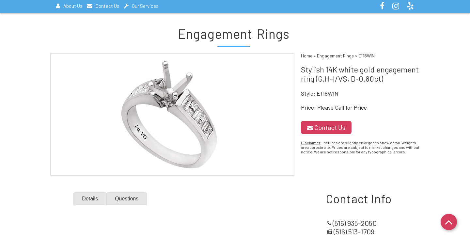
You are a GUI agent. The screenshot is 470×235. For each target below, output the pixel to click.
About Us (69, 6)
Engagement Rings (335, 55)
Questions (126, 198)
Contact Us (103, 6)
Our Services (141, 6)
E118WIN (366, 55)
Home (306, 55)
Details (90, 198)
